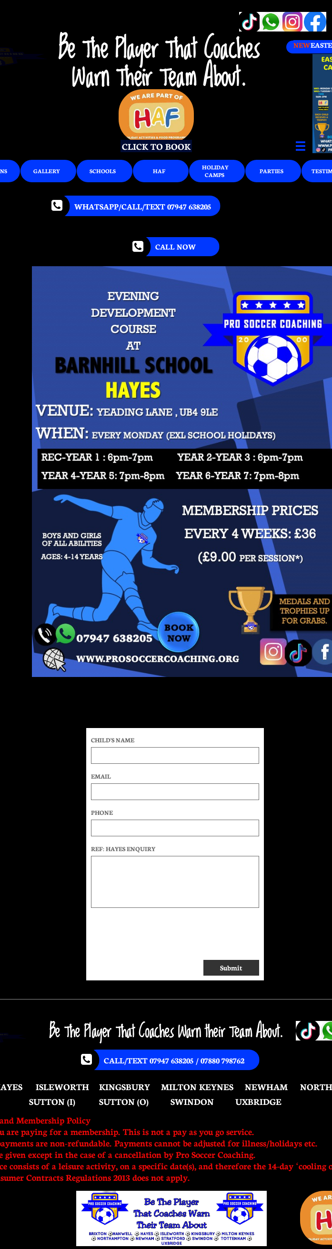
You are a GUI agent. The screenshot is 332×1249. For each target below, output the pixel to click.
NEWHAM (266, 1086)
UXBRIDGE (258, 1101)
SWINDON (192, 1101)
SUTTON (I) (52, 1101)
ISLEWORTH (62, 1086)
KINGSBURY (124, 1086)
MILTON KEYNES (197, 1086)
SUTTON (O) (124, 1101)
